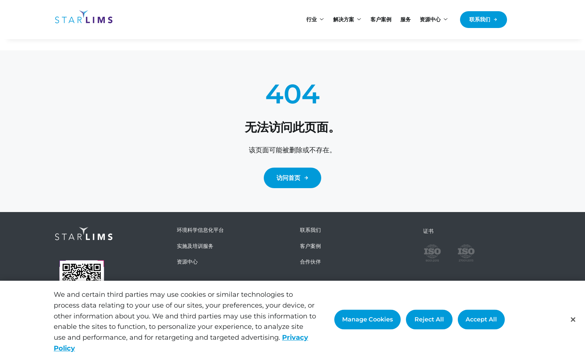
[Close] (573, 319)
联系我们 (479, 19)
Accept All (481, 319)
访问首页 (288, 177)
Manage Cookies (367, 319)
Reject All (429, 319)
